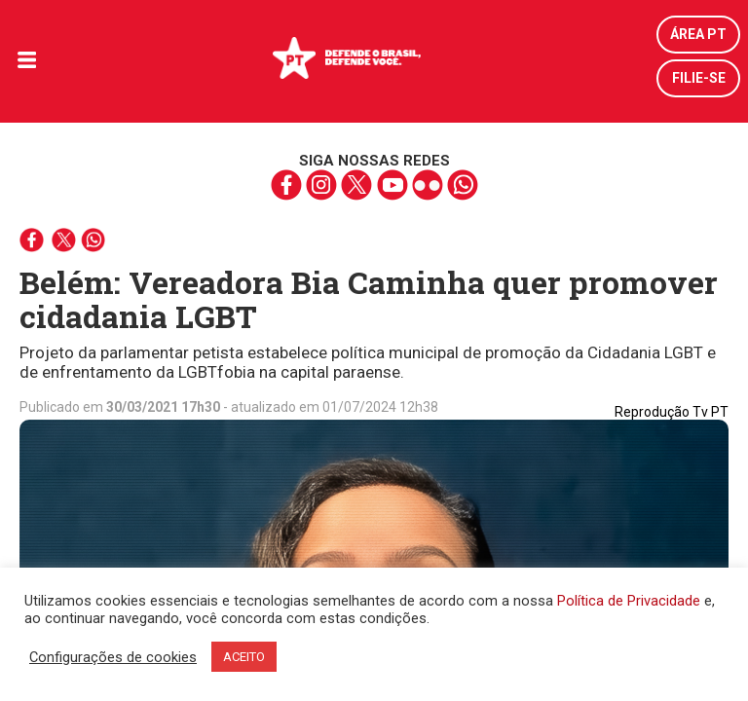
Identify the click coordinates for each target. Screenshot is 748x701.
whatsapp (462, 185)
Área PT (698, 34)
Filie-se (699, 78)
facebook (287, 185)
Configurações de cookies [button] (113, 657)
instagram (322, 185)
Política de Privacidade (628, 600)
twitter (357, 185)
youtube (392, 185)
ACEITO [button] (244, 656)
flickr (427, 185)
